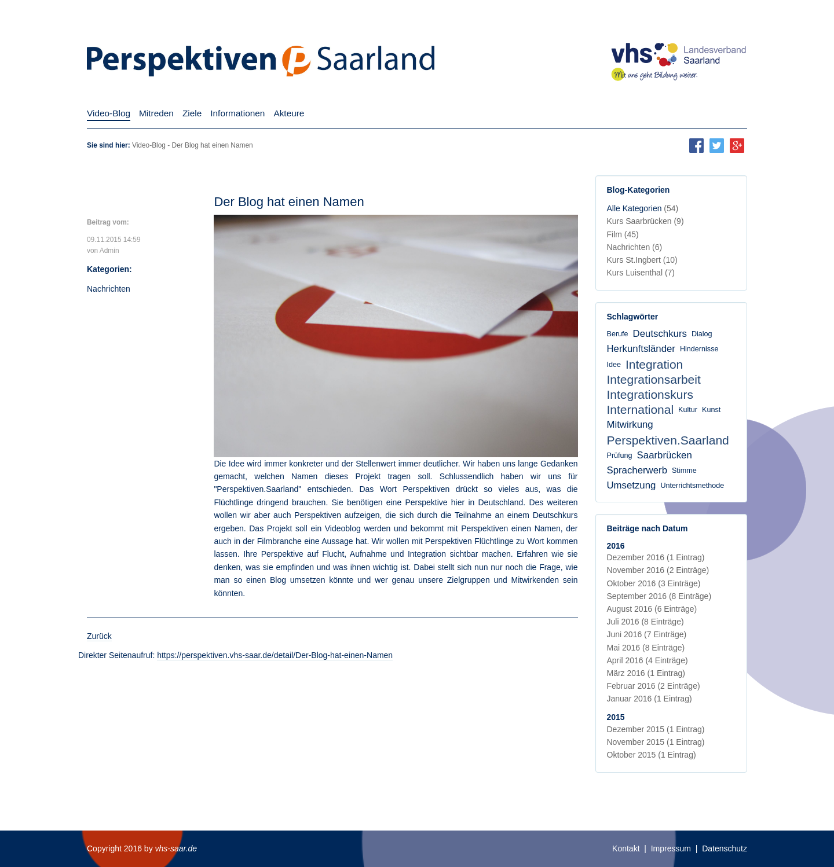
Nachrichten (108, 288)
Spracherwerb (637, 470)
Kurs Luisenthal (641, 272)
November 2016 (658, 570)
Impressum (671, 848)
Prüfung (619, 455)
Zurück (99, 636)
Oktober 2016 (654, 583)
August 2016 (652, 608)
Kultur (687, 410)
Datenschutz (724, 848)
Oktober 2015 (651, 754)
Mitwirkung (630, 424)
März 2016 (646, 673)
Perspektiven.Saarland (668, 440)
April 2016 (647, 660)
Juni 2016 (647, 634)
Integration (654, 364)
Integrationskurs (650, 394)
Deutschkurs (660, 333)
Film (623, 234)
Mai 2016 (646, 647)
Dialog (702, 334)
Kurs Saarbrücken (645, 221)
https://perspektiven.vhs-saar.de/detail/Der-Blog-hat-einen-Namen (275, 655)
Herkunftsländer (641, 348)
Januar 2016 (649, 698)
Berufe (617, 334)
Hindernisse (699, 349)
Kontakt (625, 848)
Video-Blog (149, 145)
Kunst (711, 410)
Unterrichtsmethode (692, 486)
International (640, 409)
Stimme (684, 470)
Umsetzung (631, 485)
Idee (614, 365)
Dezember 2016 (656, 557)
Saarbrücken (664, 455)
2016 (616, 545)
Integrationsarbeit (654, 379)
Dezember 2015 (656, 729)
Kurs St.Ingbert (642, 259)
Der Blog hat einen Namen (289, 201)
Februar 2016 (653, 685)
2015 (616, 717)
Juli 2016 (645, 621)
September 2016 (659, 596)
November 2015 (656, 742)
